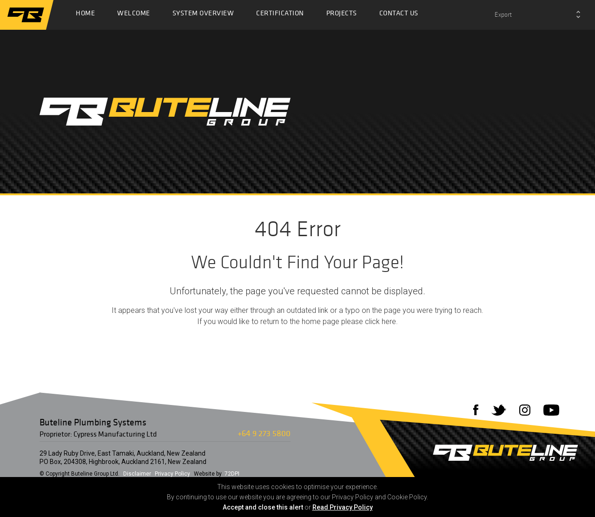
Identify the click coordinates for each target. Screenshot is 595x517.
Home (85, 15)
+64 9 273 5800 (264, 433)
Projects (341, 15)
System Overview (203, 15)
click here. (381, 321)
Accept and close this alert (263, 507)
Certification (280, 15)
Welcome (133, 15)
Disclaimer (137, 474)
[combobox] (537, 15)
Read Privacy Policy (342, 507)
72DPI (232, 474)
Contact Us (398, 15)
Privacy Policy (172, 474)
